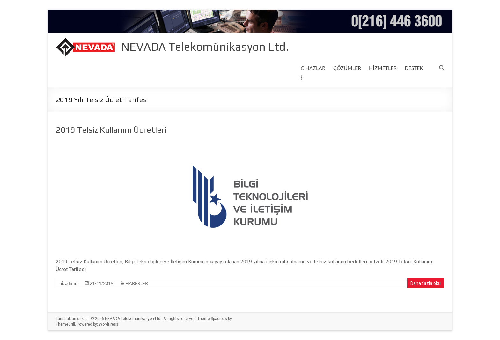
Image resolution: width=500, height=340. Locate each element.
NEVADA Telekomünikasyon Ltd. (205, 46)
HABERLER (136, 283)
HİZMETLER (382, 68)
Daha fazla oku (425, 283)
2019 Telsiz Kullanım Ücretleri (111, 130)
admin (71, 283)
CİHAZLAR (313, 68)
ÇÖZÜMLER (347, 68)
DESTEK (414, 68)
